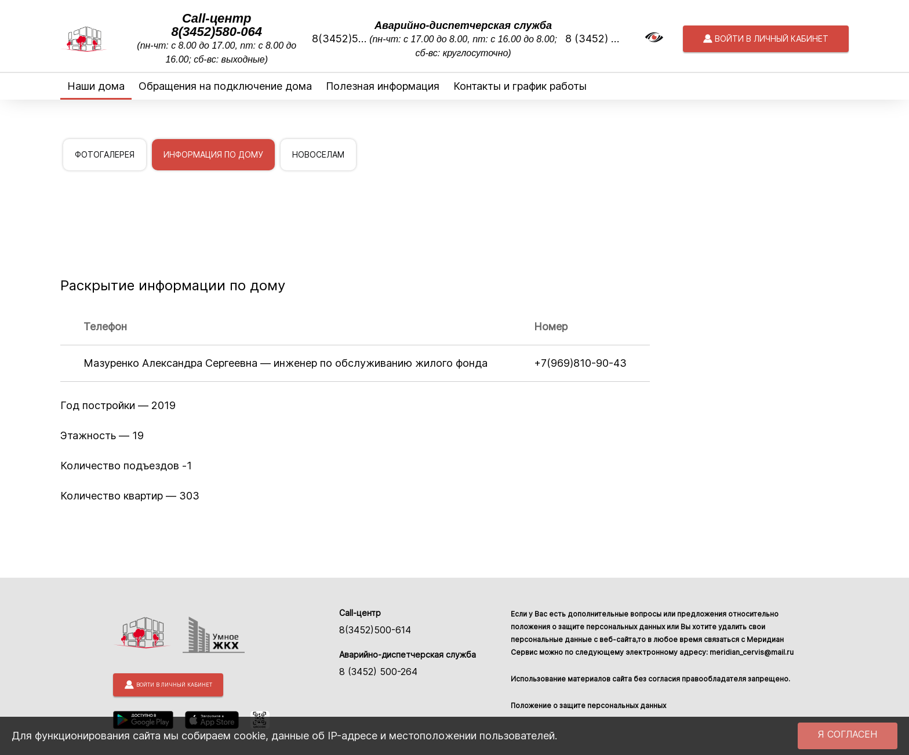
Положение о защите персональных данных (588, 705)
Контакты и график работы (520, 86)
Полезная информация (382, 86)
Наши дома (96, 86)
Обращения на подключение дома (225, 86)
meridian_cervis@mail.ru (752, 652)
